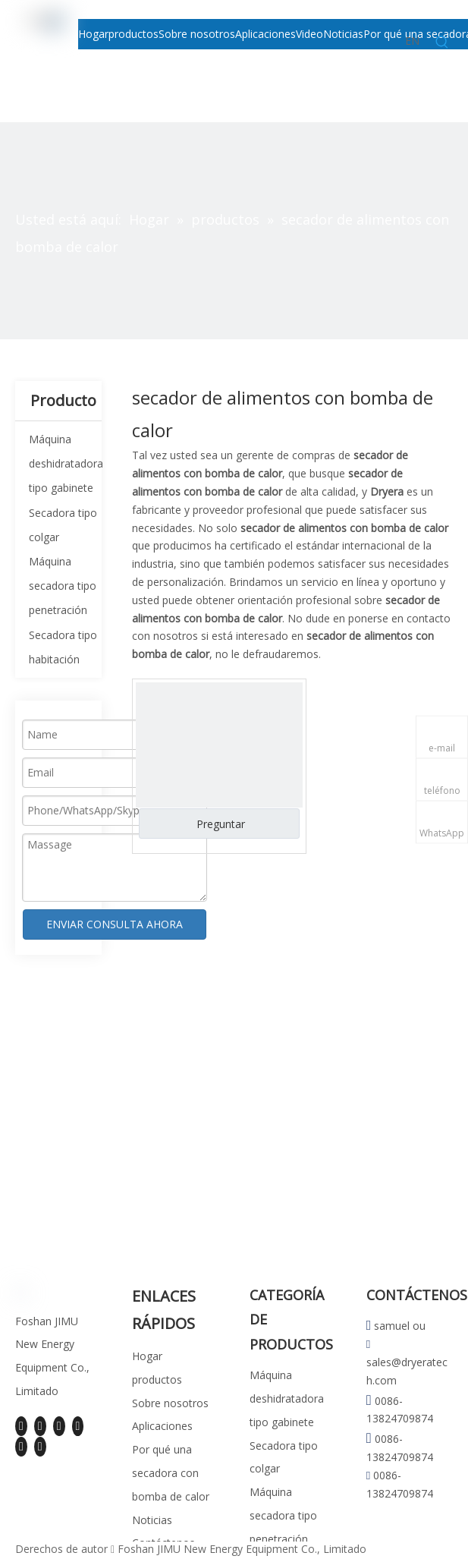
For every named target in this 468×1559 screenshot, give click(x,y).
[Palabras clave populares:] (442, 42)
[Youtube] (78, 1426)
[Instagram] (21, 1446)
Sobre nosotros (170, 1403)
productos (157, 1379)
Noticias (152, 1520)
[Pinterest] (40, 1446)
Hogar (147, 1356)
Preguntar (220, 824)
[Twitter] (59, 1426)
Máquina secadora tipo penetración (62, 585)
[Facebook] (21, 1426)
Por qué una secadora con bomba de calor (170, 1473)
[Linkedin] (40, 1426)
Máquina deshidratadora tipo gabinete (66, 463)
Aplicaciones (162, 1426)
